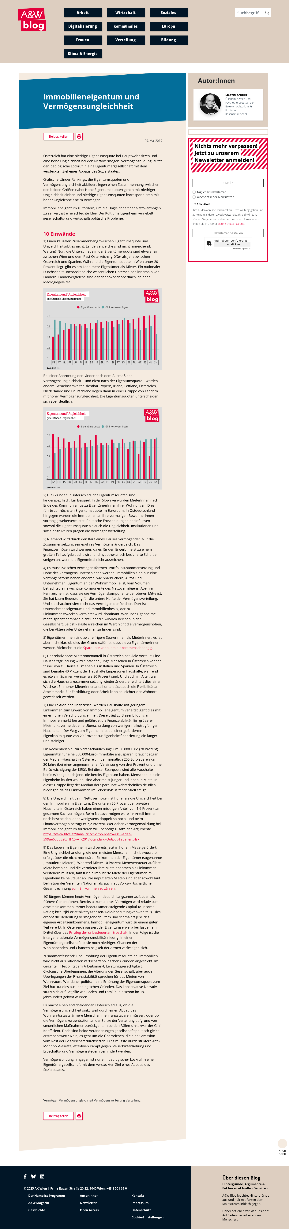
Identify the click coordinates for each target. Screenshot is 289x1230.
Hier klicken (232, 245)
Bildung (168, 40)
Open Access (89, 1211)
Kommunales (126, 26)
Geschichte (36, 1211)
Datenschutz (141, 1211)
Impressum (140, 1204)
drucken (48, 181)
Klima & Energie (83, 54)
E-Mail (228, 184)
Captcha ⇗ (241, 249)
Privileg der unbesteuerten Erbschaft (98, 933)
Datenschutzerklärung (231, 224)
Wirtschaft (125, 13)
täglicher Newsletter (211, 193)
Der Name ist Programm (46, 1196)
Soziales (168, 13)
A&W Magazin (38, 1204)
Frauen (82, 40)
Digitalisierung (82, 26)
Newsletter (88, 1204)
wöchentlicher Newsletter (215, 198)
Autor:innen (89, 1196)
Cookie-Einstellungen (148, 1218)
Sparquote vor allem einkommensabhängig (117, 648)
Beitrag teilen (58, 137)
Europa (168, 26)
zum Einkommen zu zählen (93, 889)
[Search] (253, 13)
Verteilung (125, 40)
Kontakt (138, 1196)
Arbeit (83, 13)
